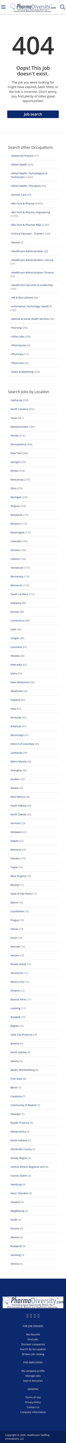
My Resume (33, 1334)
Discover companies (33, 1344)
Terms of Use (33, 1397)
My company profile (33, 1371)
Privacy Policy (33, 1402)
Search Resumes (33, 1380)
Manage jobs (33, 1375)
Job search (33, 114)
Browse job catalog (33, 1354)
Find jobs (33, 1339)
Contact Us (33, 1407)
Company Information (33, 1412)
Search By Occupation (33, 1349)
